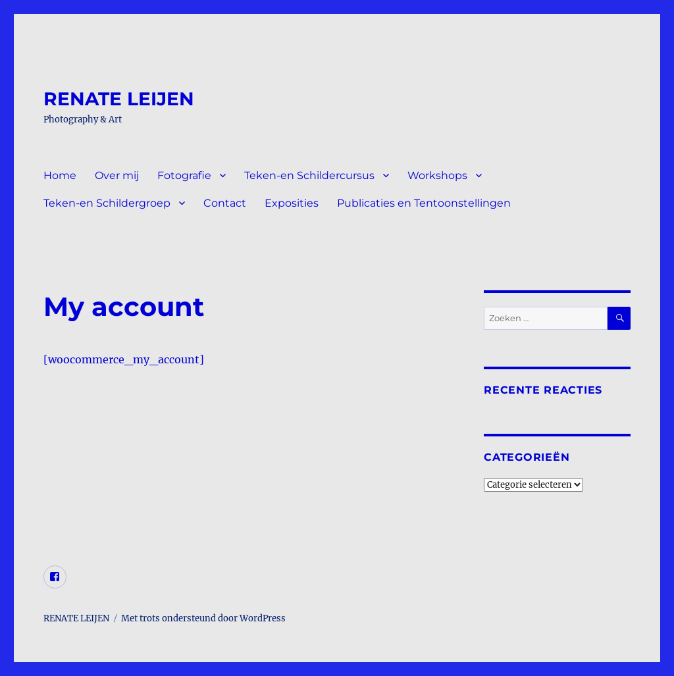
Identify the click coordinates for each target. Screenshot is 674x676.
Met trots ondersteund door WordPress (203, 618)
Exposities (292, 203)
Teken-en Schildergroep (106, 203)
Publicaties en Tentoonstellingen (424, 203)
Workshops (437, 175)
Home (59, 175)
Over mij (117, 175)
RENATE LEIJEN (118, 99)
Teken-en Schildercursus (309, 175)
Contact (224, 203)
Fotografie (184, 175)
